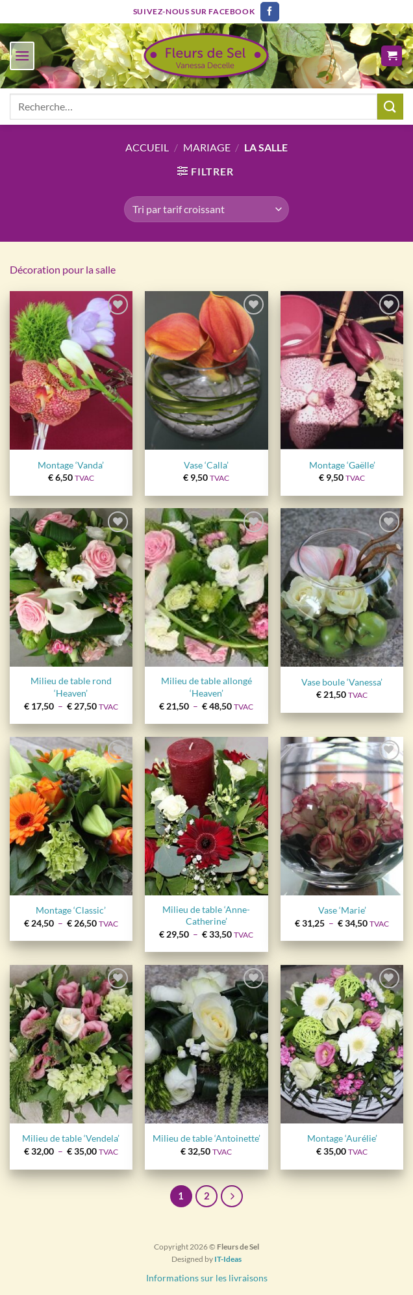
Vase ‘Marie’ (342, 910)
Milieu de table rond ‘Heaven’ (71, 687)
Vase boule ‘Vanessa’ (341, 681)
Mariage (207, 147)
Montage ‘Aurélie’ (342, 1138)
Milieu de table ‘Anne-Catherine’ (206, 915)
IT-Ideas (228, 1259)
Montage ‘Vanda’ (71, 464)
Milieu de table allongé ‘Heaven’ (206, 687)
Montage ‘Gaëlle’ (342, 464)
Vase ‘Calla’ (206, 464)
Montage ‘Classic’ (71, 910)
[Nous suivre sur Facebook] (269, 11)
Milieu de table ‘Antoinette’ (206, 1138)
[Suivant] (232, 1196)
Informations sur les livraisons (207, 1277)
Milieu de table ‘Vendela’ (70, 1138)
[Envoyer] (390, 106)
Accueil (147, 147)
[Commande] (206, 209)
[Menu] (22, 55)
